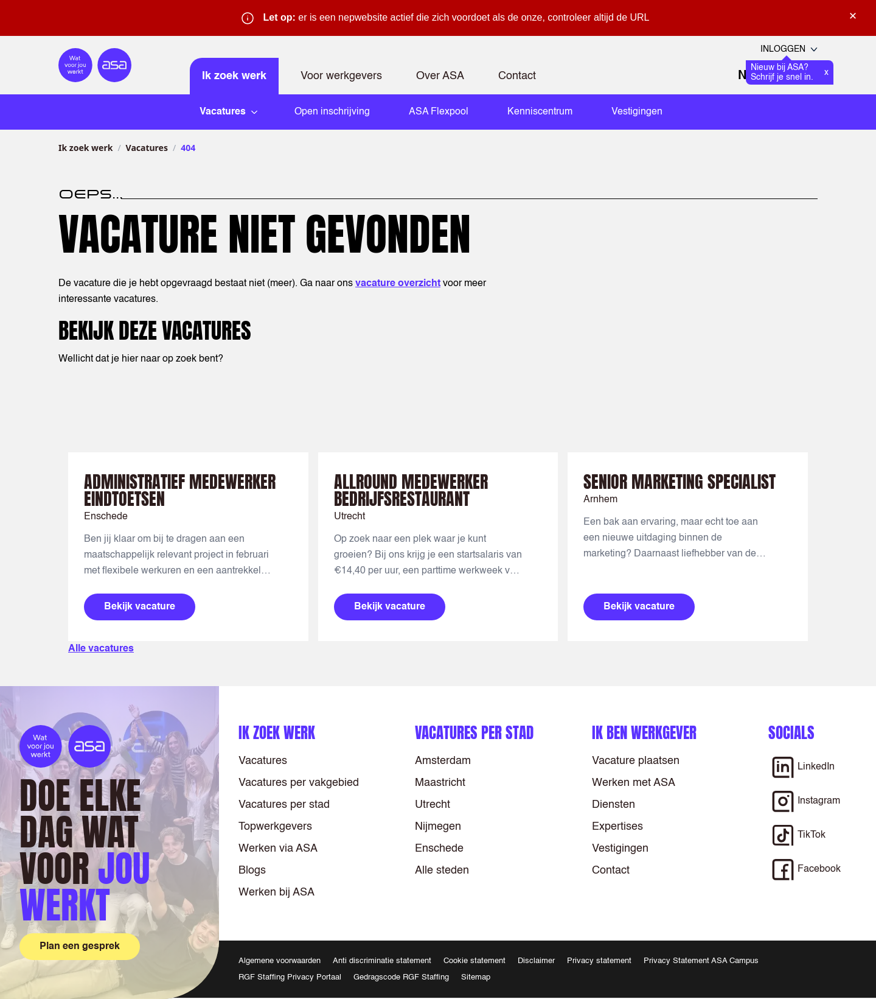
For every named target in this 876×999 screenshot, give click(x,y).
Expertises (617, 826)
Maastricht (440, 782)
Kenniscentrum (539, 112)
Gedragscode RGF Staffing (401, 977)
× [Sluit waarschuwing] (853, 16)
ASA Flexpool (438, 112)
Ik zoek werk (234, 76)
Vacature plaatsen (636, 760)
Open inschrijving (332, 112)
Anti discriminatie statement (382, 961)
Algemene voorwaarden (279, 961)
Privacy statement (599, 961)
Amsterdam (443, 760)
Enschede (439, 848)
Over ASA (440, 76)
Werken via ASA (278, 848)
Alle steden (442, 870)
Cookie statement (474, 961)
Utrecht (432, 804)
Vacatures (147, 147)
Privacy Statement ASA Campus (701, 961)
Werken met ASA (633, 782)
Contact (517, 76)
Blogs (252, 870)
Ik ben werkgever (644, 732)
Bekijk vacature (139, 607)
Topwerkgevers (275, 826)
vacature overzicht (397, 284)
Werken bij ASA (276, 892)
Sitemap (475, 977)
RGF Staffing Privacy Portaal (289, 977)
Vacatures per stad (284, 804)
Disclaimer (536, 961)
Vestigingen (636, 112)
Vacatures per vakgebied (298, 782)
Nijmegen (438, 826)
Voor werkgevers (341, 76)
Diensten (613, 804)
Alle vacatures (101, 649)
